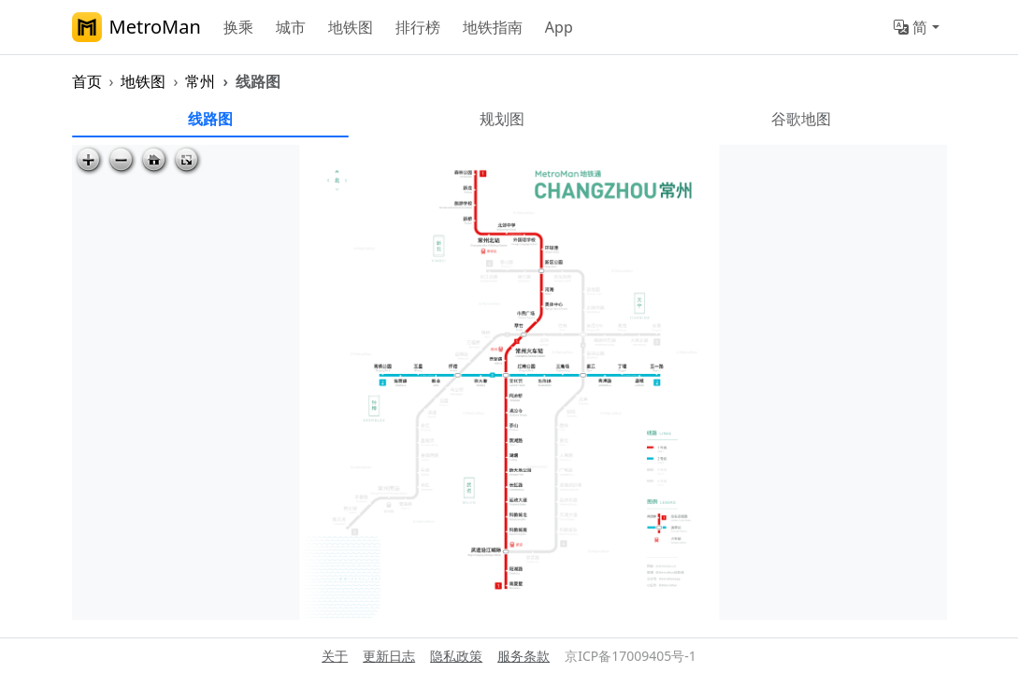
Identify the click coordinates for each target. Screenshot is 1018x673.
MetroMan (136, 27)
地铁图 (350, 27)
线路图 (210, 118)
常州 (200, 81)
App (559, 27)
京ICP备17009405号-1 (630, 656)
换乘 (238, 27)
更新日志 (389, 656)
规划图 (502, 118)
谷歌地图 (801, 118)
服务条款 (523, 656)
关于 (335, 656)
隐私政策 (456, 656)
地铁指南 (493, 27)
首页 (87, 81)
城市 (291, 27)
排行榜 (417, 27)
